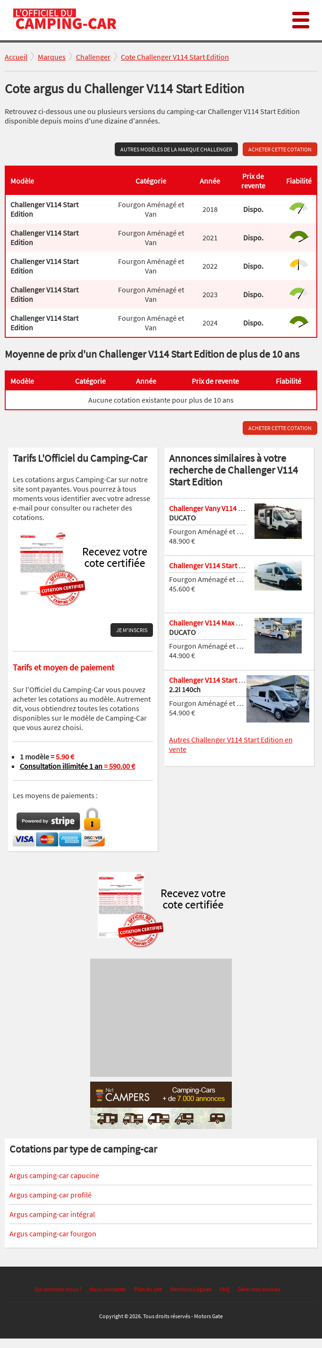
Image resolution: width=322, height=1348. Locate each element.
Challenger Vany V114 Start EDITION (225, 508)
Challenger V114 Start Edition (215, 565)
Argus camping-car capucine (54, 1175)
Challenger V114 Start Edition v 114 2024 (232, 680)
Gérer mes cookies (258, 1289)
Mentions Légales (191, 1289)
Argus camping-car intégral (52, 1214)
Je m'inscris (131, 630)
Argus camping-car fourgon (52, 1233)
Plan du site (148, 1289)
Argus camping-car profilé (50, 1194)
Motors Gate (208, 1316)
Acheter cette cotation (280, 149)
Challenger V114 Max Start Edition (222, 622)
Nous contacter (108, 1289)
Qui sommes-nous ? (58, 1289)
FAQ (224, 1289)
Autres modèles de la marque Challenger (176, 149)
